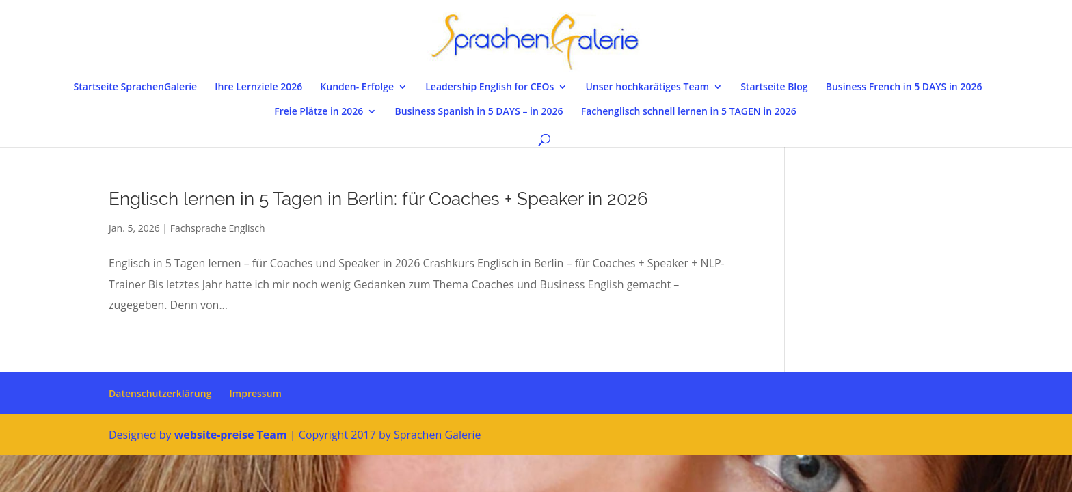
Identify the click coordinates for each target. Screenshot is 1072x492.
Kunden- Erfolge (357, 87)
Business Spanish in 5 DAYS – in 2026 (479, 112)
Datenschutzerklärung (160, 393)
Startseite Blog (773, 87)
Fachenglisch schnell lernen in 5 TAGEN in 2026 (688, 112)
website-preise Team (230, 434)
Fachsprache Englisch (217, 227)
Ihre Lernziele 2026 (258, 87)
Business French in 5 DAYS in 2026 (904, 87)
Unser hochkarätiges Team (647, 87)
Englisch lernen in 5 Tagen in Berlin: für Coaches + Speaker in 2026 (378, 199)
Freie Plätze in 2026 (318, 112)
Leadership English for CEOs (489, 87)
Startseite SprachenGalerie (136, 87)
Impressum (256, 393)
